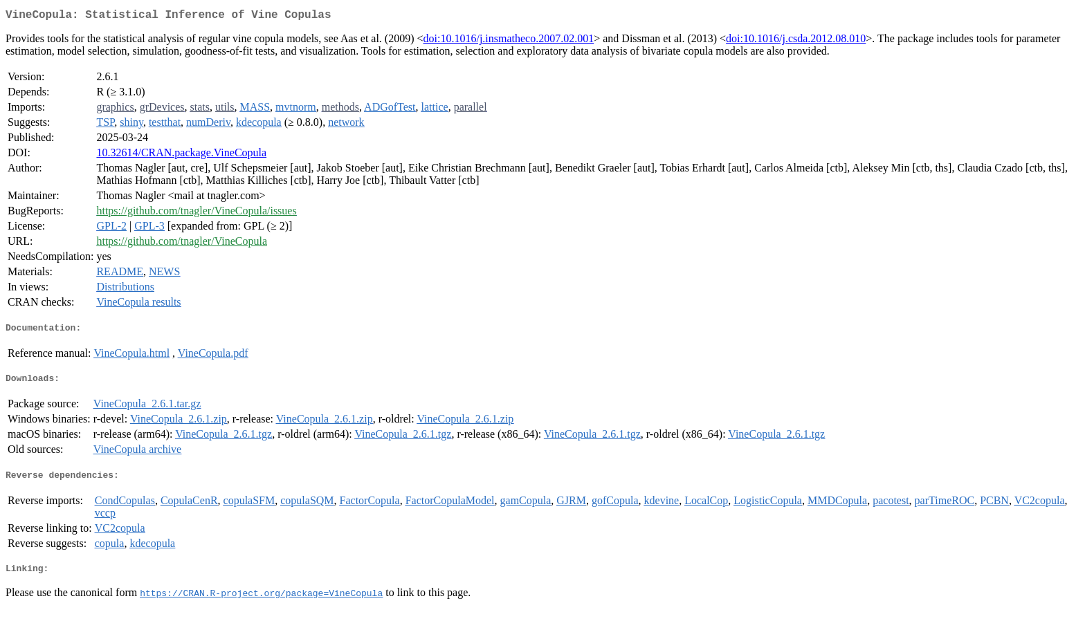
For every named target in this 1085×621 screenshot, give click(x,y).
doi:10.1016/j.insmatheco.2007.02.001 (508, 41)
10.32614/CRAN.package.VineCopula (181, 155)
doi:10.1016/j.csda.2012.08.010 (796, 41)
